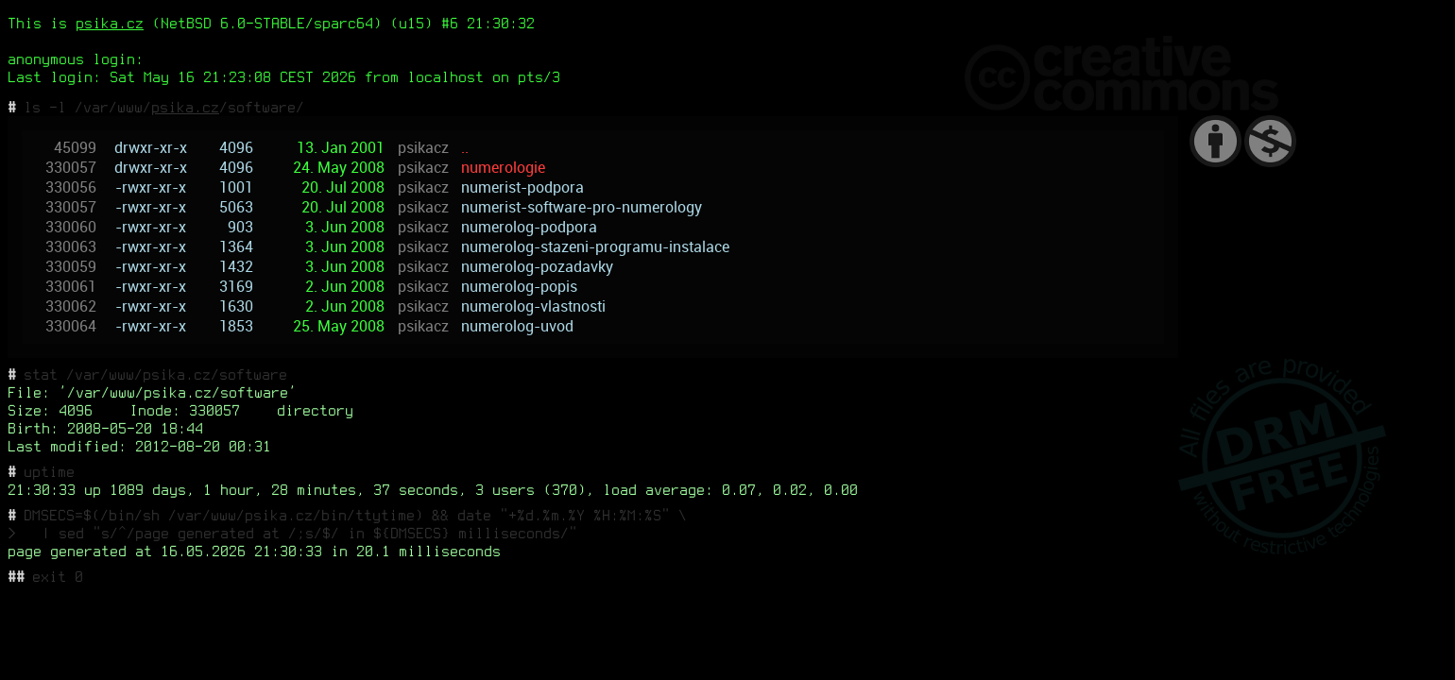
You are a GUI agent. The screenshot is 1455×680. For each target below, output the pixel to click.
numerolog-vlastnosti (533, 306)
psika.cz (110, 23)
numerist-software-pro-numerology (581, 207)
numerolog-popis (519, 287)
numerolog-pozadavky (537, 267)
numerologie (503, 168)
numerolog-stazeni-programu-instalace (595, 247)
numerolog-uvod (517, 326)
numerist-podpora (522, 187)
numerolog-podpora (529, 227)
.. (465, 148)
